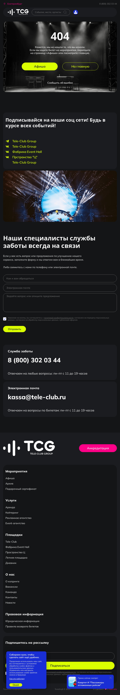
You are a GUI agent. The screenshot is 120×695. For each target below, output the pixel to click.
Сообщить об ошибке (60, 82)
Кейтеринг (11, 512)
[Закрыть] (110, 677)
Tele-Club (11, 541)
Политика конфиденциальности (17, 689)
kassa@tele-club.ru (37, 397)
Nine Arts (113, 689)
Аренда (10, 507)
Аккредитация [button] (98, 448)
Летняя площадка (16, 557)
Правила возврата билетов (22, 626)
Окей (16, 684)
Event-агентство (15, 523)
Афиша (39, 66)
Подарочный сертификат (20, 488)
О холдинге (12, 581)
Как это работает (17, 679)
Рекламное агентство (18, 517)
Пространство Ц (15, 552)
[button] (12, 3)
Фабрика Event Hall (17, 547)
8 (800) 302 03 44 (108, 3)
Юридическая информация (22, 621)
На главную (80, 66)
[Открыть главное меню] (83, 12)
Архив (9, 483)
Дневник (10, 562)
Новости (10, 602)
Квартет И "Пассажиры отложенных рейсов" (91, 684)
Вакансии (11, 586)
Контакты (11, 597)
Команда (11, 592)
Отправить (14, 329)
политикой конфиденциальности (58, 318)
